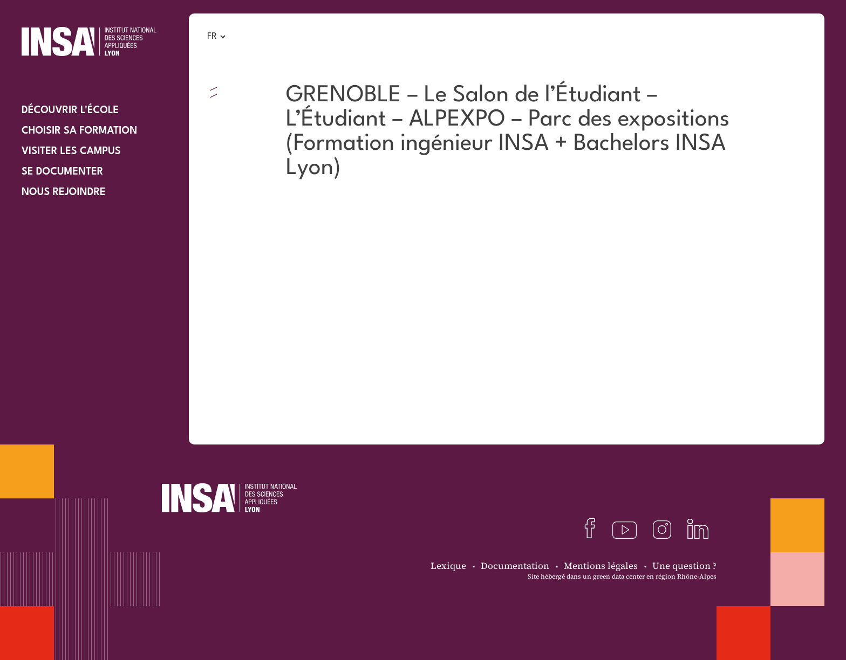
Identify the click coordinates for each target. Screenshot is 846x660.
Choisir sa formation (79, 131)
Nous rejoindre (64, 192)
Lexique (448, 565)
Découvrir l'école (70, 110)
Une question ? (684, 565)
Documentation (515, 565)
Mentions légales (601, 565)
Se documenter (62, 172)
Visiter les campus (71, 151)
